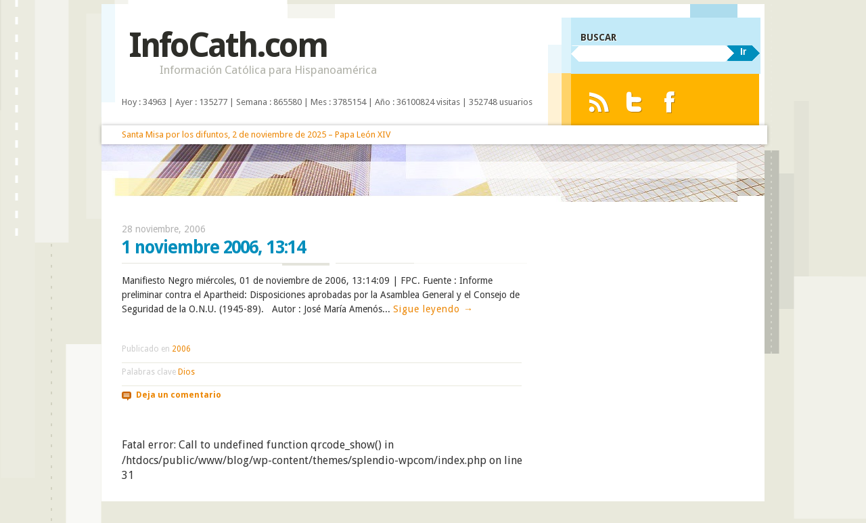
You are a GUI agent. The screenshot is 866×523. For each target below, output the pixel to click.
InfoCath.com (228, 45)
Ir (743, 51)
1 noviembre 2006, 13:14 (213, 247)
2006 (181, 349)
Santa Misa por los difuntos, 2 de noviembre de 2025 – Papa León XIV (256, 134)
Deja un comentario (178, 395)
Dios (186, 372)
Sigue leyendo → (433, 309)
